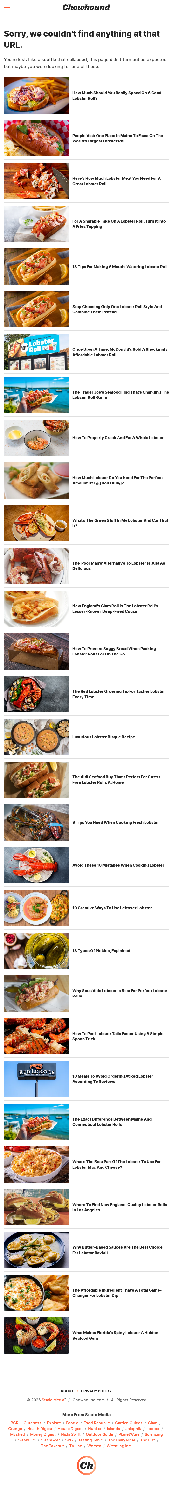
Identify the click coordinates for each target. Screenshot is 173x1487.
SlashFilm (27, 1440)
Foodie (72, 1423)
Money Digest (43, 1435)
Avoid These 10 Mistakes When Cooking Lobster (118, 865)
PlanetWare (128, 1435)
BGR (14, 1423)
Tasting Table (90, 1440)
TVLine (75, 1446)
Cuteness (33, 1423)
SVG (69, 1440)
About (67, 1391)
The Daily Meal (121, 1440)
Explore (54, 1423)
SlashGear (50, 1440)
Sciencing (154, 1435)
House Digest (70, 1429)
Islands (113, 1429)
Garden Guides (129, 1423)
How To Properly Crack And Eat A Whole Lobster (118, 437)
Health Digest (39, 1429)
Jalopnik (133, 1429)
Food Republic (97, 1423)
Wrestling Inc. (119, 1446)
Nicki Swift (71, 1435)
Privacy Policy (96, 1391)
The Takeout (52, 1446)
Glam (152, 1423)
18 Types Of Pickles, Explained (101, 950)
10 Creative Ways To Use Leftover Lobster (112, 907)
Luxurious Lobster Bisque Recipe (103, 736)
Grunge (15, 1429)
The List (147, 1440)
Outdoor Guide (99, 1435)
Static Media (53, 1399)
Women (94, 1446)
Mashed (17, 1435)
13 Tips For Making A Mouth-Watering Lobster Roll (120, 266)
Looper (152, 1429)
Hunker (95, 1429)
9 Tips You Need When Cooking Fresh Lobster (115, 822)
